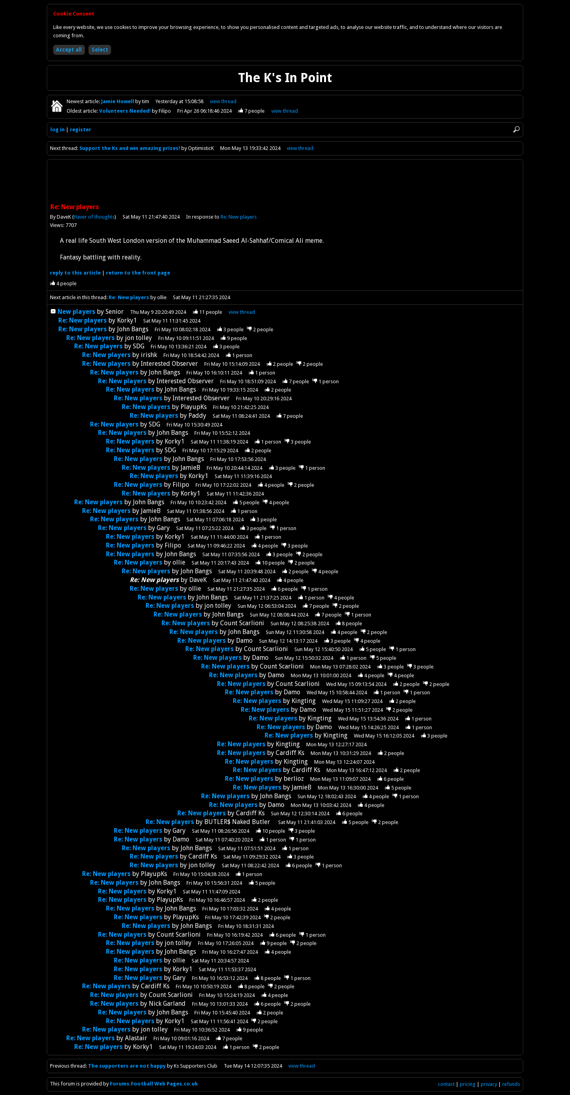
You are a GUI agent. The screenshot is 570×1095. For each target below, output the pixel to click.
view (223, 101)
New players (76, 311)
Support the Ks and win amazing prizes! (129, 148)
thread (241, 312)
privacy (489, 1084)
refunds (511, 1084)
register (80, 130)
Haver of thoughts (94, 217)
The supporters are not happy (127, 1066)
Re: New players (239, 217)
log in (57, 130)
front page (138, 273)
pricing (468, 1084)
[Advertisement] (285, 182)
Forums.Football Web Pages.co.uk (154, 1084)
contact (446, 1084)
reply (75, 273)
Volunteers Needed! (125, 111)
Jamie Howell (118, 101)
